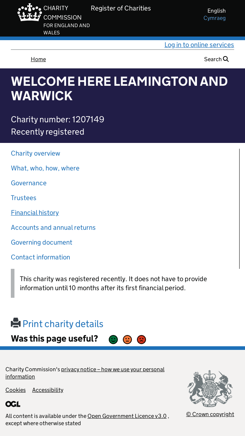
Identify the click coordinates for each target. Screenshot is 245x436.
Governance (29, 183)
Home (38, 59)
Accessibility (47, 389)
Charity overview (35, 153)
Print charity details (57, 324)
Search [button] (216, 59)
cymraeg (214, 17)
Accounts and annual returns (53, 227)
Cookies (15, 389)
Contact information (40, 257)
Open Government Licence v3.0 (127, 415)
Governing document (41, 242)
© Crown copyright (210, 414)
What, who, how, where (45, 168)
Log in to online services (199, 45)
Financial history (35, 212)
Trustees (23, 198)
